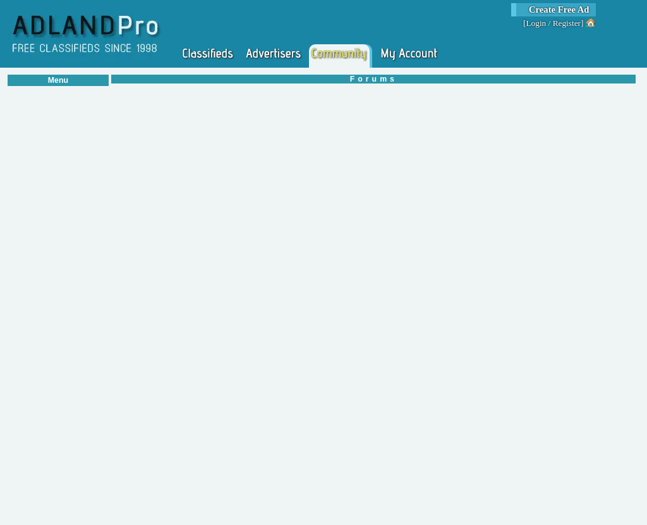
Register (567, 23)
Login (536, 23)
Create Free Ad (559, 9)
